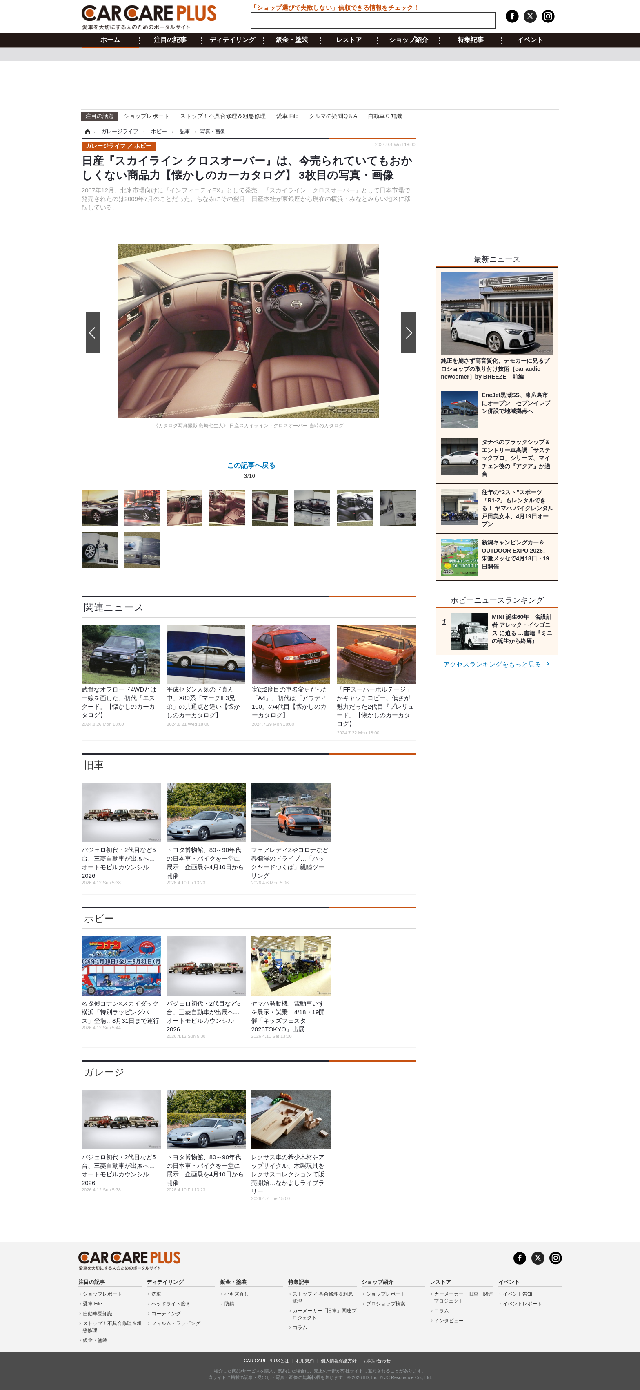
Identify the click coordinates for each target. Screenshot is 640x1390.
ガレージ (104, 1072)
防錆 (229, 1304)
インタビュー (449, 1320)
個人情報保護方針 (339, 1360)
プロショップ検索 (385, 1304)
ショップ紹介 (408, 40)
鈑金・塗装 (292, 40)
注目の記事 (170, 40)
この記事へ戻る (251, 472)
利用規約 (305, 1360)
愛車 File (287, 116)
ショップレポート (146, 116)
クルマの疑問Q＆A (333, 116)
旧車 (94, 764)
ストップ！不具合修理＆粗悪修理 (223, 116)
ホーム (110, 40)
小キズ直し (236, 1294)
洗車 (156, 1294)
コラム (300, 1327)
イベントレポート (522, 1304)
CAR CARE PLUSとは (266, 1360)
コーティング (166, 1313)
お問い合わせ (377, 1360)
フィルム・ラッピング (175, 1323)
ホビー (99, 918)
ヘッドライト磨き (171, 1304)
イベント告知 (517, 1294)
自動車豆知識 (385, 116)
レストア (349, 40)
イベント (530, 40)
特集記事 (471, 40)
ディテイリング (232, 40)
